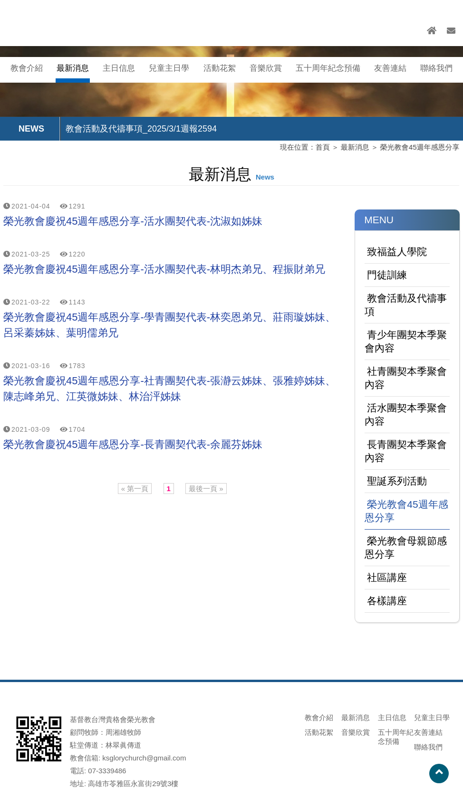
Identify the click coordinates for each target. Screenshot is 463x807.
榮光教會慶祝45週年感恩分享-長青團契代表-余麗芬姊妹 (132, 444)
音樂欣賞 (266, 68)
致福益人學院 (397, 251)
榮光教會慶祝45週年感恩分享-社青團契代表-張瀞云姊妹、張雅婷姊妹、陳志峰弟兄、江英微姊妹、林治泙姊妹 (169, 388)
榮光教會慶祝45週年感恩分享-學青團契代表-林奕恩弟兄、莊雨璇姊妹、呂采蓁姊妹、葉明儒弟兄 (169, 325)
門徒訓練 (387, 274)
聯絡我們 (436, 68)
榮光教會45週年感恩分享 (417, 147)
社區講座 (387, 577)
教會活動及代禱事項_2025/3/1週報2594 (141, 128)
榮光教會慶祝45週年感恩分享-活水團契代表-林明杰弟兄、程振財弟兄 (164, 269)
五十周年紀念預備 (328, 68)
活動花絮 (219, 68)
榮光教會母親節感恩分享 (406, 547)
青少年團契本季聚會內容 (406, 341)
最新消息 (73, 68)
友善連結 (390, 68)
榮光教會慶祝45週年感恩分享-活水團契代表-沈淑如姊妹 (132, 221)
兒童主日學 (169, 68)
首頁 (321, 147)
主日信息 (119, 68)
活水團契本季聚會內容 (406, 414)
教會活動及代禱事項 (406, 305)
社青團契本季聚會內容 (406, 378)
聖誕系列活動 (397, 480)
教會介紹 (26, 68)
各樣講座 (387, 600)
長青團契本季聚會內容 (406, 451)
